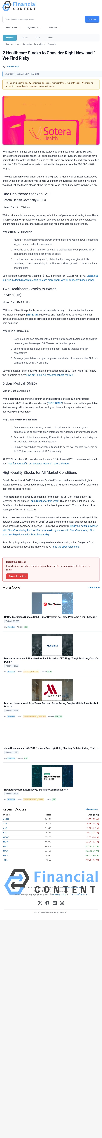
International (39, 44)
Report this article (17, 576)
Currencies (27, 44)
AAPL (5, 823)
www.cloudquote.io (73, 887)
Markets (10, 37)
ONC (25, 627)
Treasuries (52, 44)
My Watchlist (33, 28)
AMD (5, 828)
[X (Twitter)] (40, 903)
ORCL (5, 855)
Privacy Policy (59, 894)
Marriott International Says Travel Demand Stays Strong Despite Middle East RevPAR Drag (51, 705)
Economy (26, 672)
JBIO (25, 758)
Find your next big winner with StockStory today (62, 530)
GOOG (6, 837)
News (18, 44)
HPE (54, 800)
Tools (50, 37)
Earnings (40, 800)
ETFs (38, 37)
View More (93, 587)
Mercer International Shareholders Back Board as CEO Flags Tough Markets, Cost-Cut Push (51, 660)
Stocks (25, 37)
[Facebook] (47, 903)
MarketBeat (11, 627)
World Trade (34, 672)
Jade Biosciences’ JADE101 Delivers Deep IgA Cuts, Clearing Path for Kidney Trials (51, 748)
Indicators (53, 28)
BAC (5, 832)
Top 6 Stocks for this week (44, 501)
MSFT (5, 846)
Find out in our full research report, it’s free (49, 375)
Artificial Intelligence (29, 716)
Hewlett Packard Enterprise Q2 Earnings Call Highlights (36, 789)
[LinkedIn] (54, 903)
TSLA (5, 860)
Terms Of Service (79, 894)
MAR (56, 716)
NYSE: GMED (55, 403)
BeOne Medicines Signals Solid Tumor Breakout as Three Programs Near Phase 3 (50, 617)
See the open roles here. (66, 546)
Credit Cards (42, 716)
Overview (9, 44)
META (5, 841)
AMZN (6, 819)
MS (61, 716)
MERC (49, 672)
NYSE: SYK (33, 314)
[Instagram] (62, 903)
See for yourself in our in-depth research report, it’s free (38, 463)
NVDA (5, 850)
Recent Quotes (11, 28)
